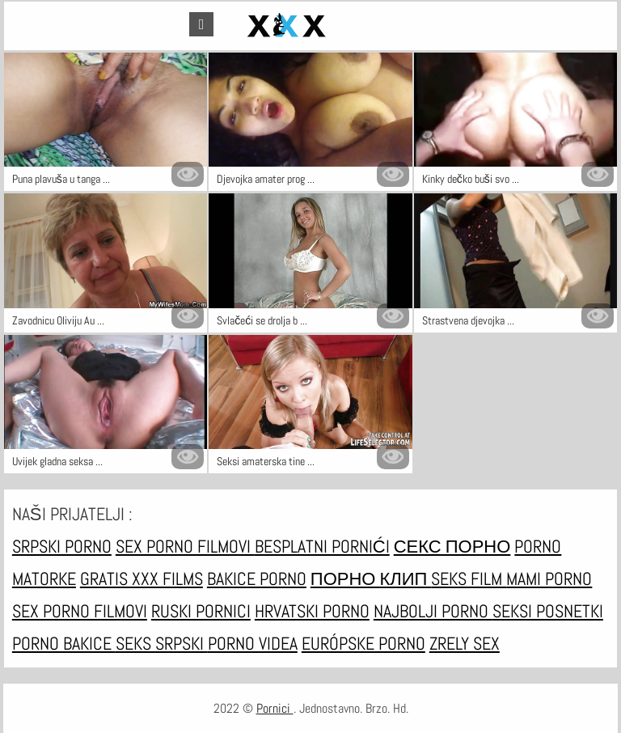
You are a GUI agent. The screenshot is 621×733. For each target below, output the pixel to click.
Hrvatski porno (312, 611)
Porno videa (253, 643)
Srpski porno (62, 546)
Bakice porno (256, 578)
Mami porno (549, 578)
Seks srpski (162, 643)
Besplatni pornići (322, 546)
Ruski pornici (201, 611)
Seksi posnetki (547, 611)
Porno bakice (64, 643)
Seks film (468, 578)
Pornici (275, 708)
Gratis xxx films (141, 578)
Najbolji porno (433, 611)
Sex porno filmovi (185, 546)
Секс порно (452, 546)
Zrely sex (464, 643)
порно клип (370, 578)
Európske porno (363, 643)
